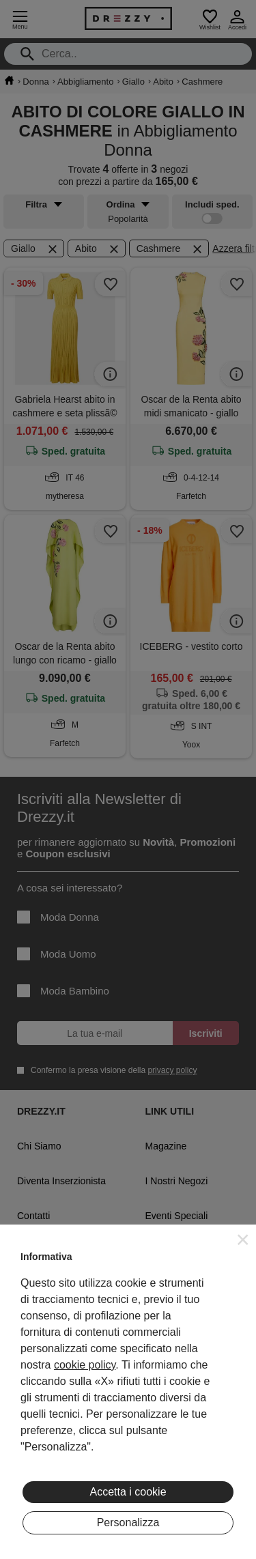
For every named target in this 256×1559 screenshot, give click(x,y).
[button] (243, 1240)
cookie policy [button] (84, 1365)
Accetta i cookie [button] (127, 1492)
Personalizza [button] (128, 1522)
